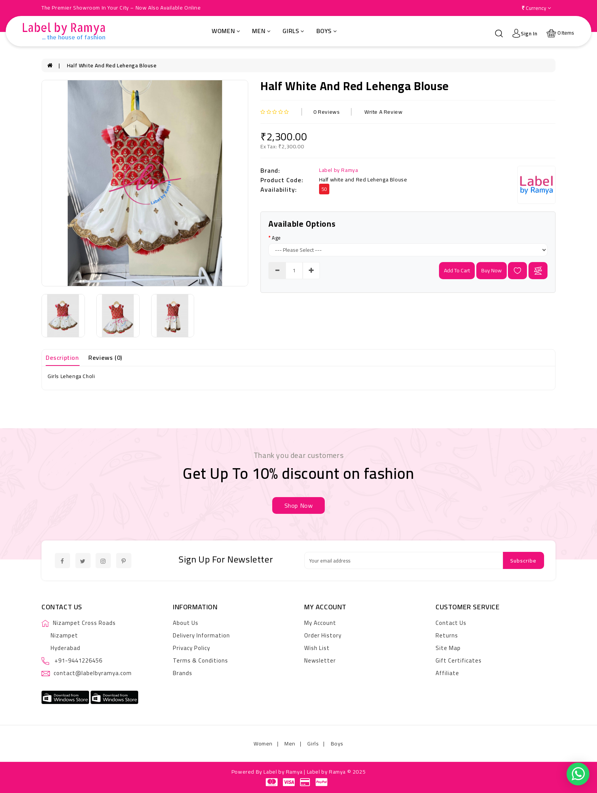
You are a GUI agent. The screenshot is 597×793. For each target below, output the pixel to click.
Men (261, 31)
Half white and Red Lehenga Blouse (112, 65)
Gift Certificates (459, 660)
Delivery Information (201, 635)
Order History (323, 635)
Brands (182, 673)
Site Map (448, 647)
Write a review (383, 112)
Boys (326, 31)
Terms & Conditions (200, 660)
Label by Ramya (338, 170)
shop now (298, 505)
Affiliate (447, 673)
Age (276, 238)
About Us (185, 622)
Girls (293, 31)
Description (62, 357)
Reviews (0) (105, 357)
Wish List (317, 647)
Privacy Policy (191, 647)
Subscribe (523, 561)
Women (226, 31)
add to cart (457, 270)
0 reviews (326, 112)
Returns (447, 635)
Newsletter (320, 660)
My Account (320, 622)
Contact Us (451, 622)
